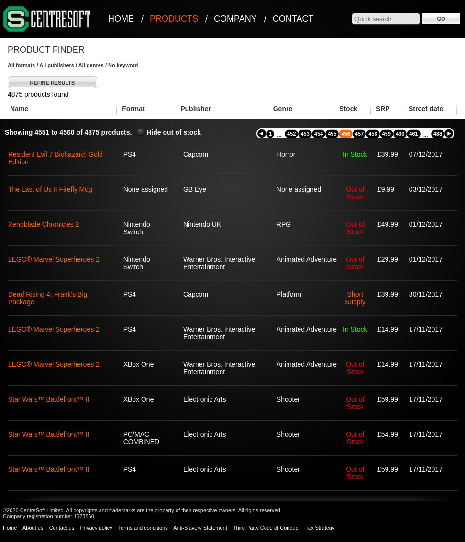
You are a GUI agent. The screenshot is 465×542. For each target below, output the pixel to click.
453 (304, 134)
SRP (383, 109)
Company (235, 18)
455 (332, 134)
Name (19, 109)
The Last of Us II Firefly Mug (50, 189)
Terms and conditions (143, 527)
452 (291, 134)
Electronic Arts (204, 399)
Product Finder (46, 50)
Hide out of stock (173, 132)
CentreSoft (47, 19)
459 (386, 134)
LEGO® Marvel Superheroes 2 (54, 259)
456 (345, 134)
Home (121, 18)
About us (32, 527)
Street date (426, 109)
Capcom (195, 154)
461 (413, 134)
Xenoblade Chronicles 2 (43, 224)
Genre (282, 109)
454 (318, 134)
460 (400, 134)
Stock (348, 109)
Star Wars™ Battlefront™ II (48, 399)
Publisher (195, 109)
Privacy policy (96, 527)
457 (359, 134)
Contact (293, 18)
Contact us (62, 527)
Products (174, 18)
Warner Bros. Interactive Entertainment (219, 263)
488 (437, 134)
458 (372, 134)
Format (133, 109)
